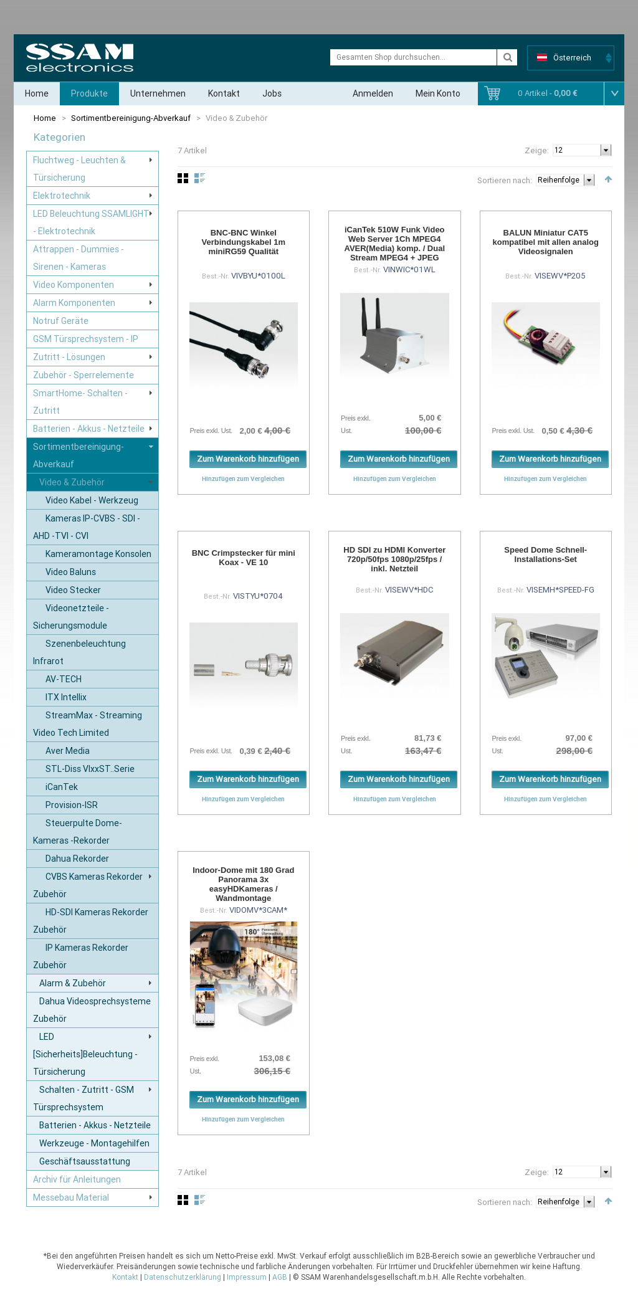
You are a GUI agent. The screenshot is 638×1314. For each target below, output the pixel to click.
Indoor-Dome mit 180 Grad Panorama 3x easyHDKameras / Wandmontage (243, 884)
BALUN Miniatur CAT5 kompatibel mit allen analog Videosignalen (546, 242)
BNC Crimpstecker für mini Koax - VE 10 (243, 557)
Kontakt (224, 93)
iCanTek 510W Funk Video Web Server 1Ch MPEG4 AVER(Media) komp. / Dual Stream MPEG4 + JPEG (394, 243)
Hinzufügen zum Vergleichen (243, 478)
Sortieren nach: (504, 180)
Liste (199, 178)
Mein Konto (438, 93)
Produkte (89, 93)
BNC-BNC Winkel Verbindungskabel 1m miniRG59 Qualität (243, 242)
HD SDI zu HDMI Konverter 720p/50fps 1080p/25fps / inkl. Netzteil (394, 559)
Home (37, 93)
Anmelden (373, 93)
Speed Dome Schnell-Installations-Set (545, 554)
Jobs (272, 93)
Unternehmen (158, 93)
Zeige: (537, 150)
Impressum (247, 1277)
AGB (279, 1277)
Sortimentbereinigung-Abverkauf (131, 118)
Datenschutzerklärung (182, 1277)
